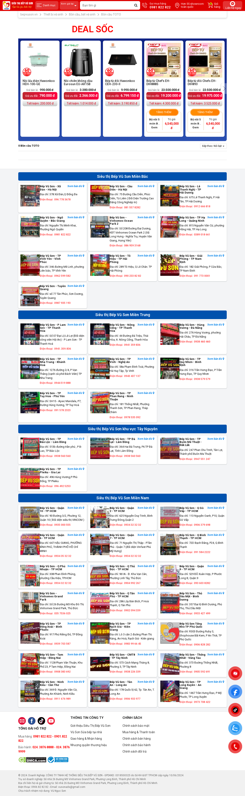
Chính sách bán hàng (136, 738)
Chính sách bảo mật (135, 725)
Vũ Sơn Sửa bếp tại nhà (86, 732)
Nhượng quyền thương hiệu (88, 745)
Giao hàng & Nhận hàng (86, 738)
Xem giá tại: (69, 5)
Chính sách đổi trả (134, 751)
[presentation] (224, 88)
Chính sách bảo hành (136, 745)
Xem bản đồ (75, 186)
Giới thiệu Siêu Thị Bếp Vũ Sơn (90, 725)
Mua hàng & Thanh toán (138, 732)
